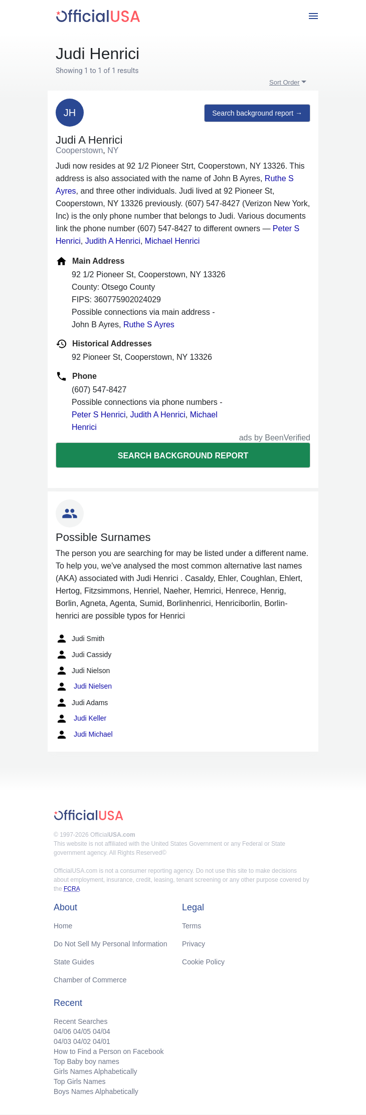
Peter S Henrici (99, 414)
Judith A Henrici (112, 241)
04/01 (101, 1041)
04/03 (62, 1041)
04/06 (62, 1031)
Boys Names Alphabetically (96, 1091)
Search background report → (257, 113)
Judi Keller (81, 719)
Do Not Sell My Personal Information (110, 944)
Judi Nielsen (84, 687)
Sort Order (284, 82)
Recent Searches (80, 1021)
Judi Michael (84, 735)
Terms (191, 926)
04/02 (82, 1041)
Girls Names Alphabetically (95, 1071)
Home (63, 926)
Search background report (183, 455)
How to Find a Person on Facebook (108, 1051)
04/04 (101, 1031)
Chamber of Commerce (90, 980)
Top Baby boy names (86, 1061)
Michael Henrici (172, 241)
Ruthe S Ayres (148, 324)
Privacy (193, 944)
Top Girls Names (79, 1081)
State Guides (74, 962)
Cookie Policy (203, 962)
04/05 (82, 1031)
